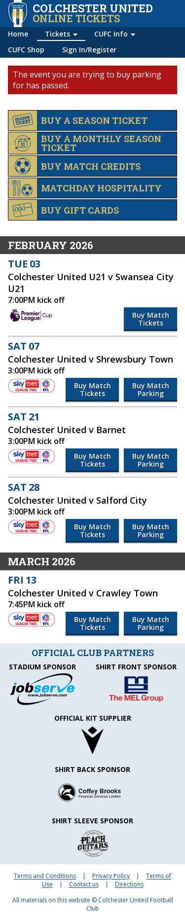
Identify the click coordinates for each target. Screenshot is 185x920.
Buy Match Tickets (150, 319)
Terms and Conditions (45, 876)
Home (18, 33)
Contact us (84, 884)
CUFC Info (111, 33)
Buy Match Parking (150, 389)
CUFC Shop (26, 49)
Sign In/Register (89, 49)
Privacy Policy (111, 876)
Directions (129, 884)
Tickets (57, 33)
